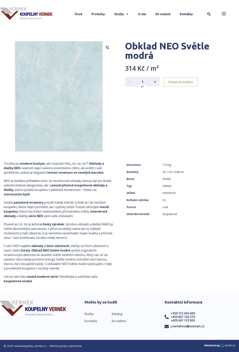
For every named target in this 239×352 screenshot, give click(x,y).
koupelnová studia (18, 281)
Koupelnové (169, 214)
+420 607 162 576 (183, 317)
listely (25, 250)
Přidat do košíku (181, 82)
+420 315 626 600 (183, 313)
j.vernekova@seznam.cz (187, 326)
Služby (121, 14)
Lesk (165, 207)
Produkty (98, 14)
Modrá (166, 179)
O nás (142, 14)
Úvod (78, 14)
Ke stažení (163, 14)
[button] (209, 14)
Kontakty (186, 14)
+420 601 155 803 (183, 320)
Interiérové (169, 193)
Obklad (166, 186)
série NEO (36, 216)
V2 (164, 200)
